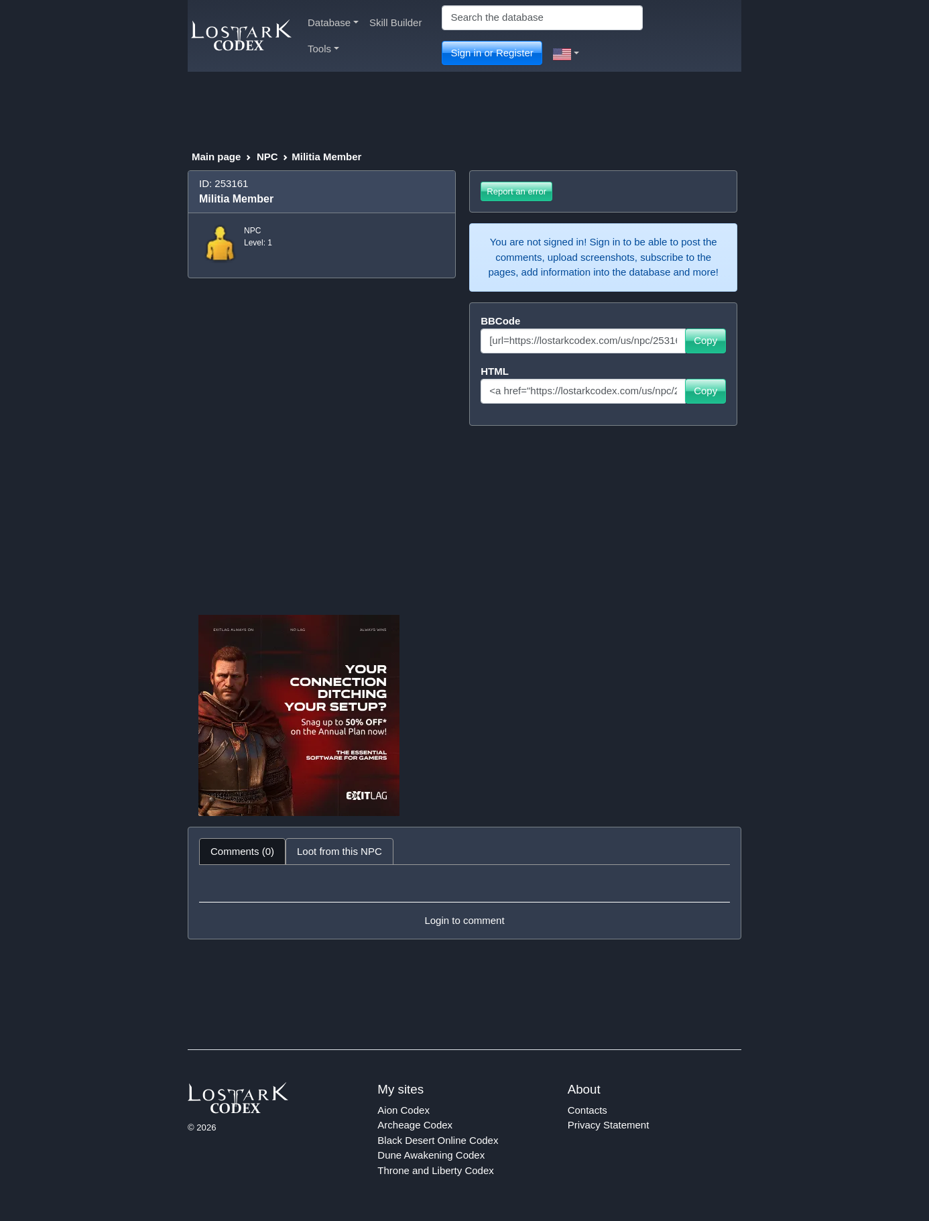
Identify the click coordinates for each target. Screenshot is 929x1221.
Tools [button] (323, 48)
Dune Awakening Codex (431, 1155)
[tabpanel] (464, 902)
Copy (705, 340)
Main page (216, 156)
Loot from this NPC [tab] (339, 851)
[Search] (542, 17)
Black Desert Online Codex (437, 1140)
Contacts (587, 1110)
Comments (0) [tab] (242, 851)
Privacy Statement (608, 1124)
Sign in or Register (491, 52)
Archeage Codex (414, 1124)
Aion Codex (403, 1110)
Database (333, 22)
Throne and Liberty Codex (435, 1170)
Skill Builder (395, 22)
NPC (267, 156)
